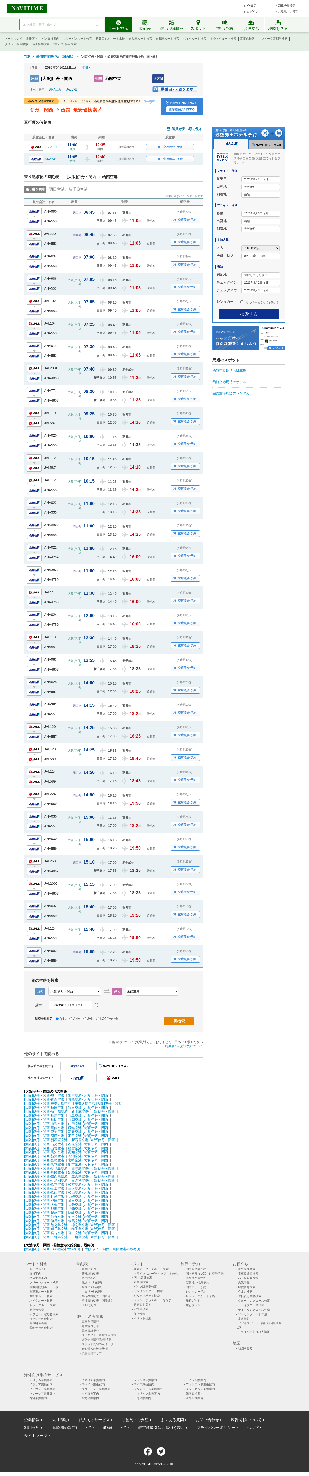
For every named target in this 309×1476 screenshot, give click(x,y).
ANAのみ (55, 89)
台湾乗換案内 (90, 1398)
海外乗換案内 (246, 1269)
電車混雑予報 (90, 1330)
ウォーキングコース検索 (254, 1300)
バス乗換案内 (50, 38)
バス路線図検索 (248, 1278)
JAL (90, 1019)
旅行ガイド (193, 1300)
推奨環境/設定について (71, 1428)
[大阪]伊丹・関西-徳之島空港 (46, 1225)
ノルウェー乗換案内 (42, 1389)
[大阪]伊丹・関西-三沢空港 (44, 1188)
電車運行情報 (90, 1321)
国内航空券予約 (196, 1269)
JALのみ (71, 89)
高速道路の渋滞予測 (95, 1348)
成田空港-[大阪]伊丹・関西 (88, 1201)
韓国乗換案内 (194, 1393)
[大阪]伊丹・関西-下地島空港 (46, 1237)
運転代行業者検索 (249, 1296)
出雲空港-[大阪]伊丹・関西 (88, 1148)
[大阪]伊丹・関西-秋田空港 (44, 1108)
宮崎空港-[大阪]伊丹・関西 (88, 1160)
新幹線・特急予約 (197, 1282)
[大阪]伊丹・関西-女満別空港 (46, 1180)
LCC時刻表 (89, 1305)
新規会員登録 (286, 5)
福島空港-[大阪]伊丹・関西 (88, 1115)
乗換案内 (32, 38)
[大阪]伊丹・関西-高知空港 (44, 1152)
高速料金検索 (40, 44)
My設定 (251, 5)
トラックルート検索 (223, 38)
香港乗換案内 (38, 1398)
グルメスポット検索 (147, 1295)
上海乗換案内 (142, 1398)
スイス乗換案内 (144, 1384)
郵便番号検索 (246, 1287)
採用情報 (59, 1420)
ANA (76, 1019)
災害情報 (244, 1319)
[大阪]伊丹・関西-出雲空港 (44, 1148)
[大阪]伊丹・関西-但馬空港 (44, 1221)
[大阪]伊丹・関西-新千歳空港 (46, 1111)
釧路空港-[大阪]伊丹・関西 (88, 1172)
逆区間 (158, 78)
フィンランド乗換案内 (200, 1384)
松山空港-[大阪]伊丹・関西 (88, 1192)
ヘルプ (253, 1428)
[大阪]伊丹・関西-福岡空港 (44, 1120)
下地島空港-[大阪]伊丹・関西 (93, 1237)
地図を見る (245, 1348)
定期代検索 (247, 38)
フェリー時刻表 (92, 1291)
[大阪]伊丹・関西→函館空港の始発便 (52, 1249)
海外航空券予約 (196, 1278)
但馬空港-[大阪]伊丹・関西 (88, 1221)
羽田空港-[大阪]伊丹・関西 (88, 1136)
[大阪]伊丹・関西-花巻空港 (44, 1132)
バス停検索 (141, 1309)
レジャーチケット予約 (200, 1296)
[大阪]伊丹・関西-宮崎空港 (44, 1160)
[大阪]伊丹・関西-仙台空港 (44, 1217)
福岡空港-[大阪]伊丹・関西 (88, 1120)
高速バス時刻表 (92, 1287)
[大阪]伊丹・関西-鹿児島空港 (46, 1168)
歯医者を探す (142, 1304)
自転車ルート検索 (167, 38)
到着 (98, 79)
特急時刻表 (89, 1278)
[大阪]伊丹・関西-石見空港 (44, 1144)
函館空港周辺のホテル (229, 382)
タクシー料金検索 (16, 44)
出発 (34, 79)
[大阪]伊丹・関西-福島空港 (44, 1115)
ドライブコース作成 (251, 1305)
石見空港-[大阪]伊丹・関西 (88, 1144)
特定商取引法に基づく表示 (161, 1428)
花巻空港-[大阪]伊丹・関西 (88, 1132)
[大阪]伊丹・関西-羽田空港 (44, 1136)
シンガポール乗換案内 (148, 1389)
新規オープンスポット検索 (151, 1269)
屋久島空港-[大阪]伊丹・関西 (93, 1176)
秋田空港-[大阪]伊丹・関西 (88, 1108)
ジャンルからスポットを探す (152, 1300)
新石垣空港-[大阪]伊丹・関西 (93, 1140)
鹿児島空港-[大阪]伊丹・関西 (93, 1168)
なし (62, 1019)
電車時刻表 (89, 1269)
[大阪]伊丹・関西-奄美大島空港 (47, 1103)
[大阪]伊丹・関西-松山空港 (44, 1192)
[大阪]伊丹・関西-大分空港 (44, 1205)
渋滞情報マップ (92, 1353)
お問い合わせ (207, 1420)
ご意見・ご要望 (288, 11)
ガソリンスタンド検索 (148, 1291)
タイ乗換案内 (90, 1393)
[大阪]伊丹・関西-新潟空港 (44, 1156)
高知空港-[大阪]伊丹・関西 (88, 1152)
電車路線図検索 (248, 1273)
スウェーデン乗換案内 (96, 1389)
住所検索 (139, 1314)
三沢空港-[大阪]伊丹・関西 (88, 1188)
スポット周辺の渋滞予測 (97, 1344)
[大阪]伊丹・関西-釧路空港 (44, 1172)
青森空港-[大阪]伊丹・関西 (88, 1099)
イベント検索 (142, 1318)
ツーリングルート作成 (252, 1314)
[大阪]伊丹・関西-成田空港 (44, 1201)
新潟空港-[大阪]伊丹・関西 (88, 1156)
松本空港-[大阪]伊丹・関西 (88, 1184)
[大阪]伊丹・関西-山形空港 (44, 1124)
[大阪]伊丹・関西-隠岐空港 (44, 1213)
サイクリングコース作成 (254, 1309)
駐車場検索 (141, 1282)
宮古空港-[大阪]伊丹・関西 (88, 1233)
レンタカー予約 (196, 1291)
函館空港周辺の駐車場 (229, 370)
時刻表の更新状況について (184, 1046)
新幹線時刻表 (90, 1273)
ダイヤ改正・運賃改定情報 (99, 1335)
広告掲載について (246, 1420)
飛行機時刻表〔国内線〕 (97, 1296)
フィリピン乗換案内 (147, 1393)
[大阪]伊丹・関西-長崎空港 (44, 1196)
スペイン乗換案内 (93, 1384)
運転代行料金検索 (65, 44)
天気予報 (244, 1282)
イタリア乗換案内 (41, 1384)
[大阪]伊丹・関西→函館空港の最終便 (112, 1249)
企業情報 (32, 1420)
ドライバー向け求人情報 (254, 1332)
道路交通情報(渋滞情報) (97, 1339)
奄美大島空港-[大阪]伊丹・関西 (98, 1103)
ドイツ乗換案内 (196, 1380)
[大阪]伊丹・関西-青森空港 (44, 1099)
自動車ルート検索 (140, 38)
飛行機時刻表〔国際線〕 (97, 1300)
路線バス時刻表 (92, 1282)
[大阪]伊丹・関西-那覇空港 (44, 1208)
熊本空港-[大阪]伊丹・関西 (88, 1164)
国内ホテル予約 (196, 1287)
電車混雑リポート (93, 1326)
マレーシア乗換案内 (42, 1393)
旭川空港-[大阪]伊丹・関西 (88, 1095)
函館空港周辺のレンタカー (232, 393)
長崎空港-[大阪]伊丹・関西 (88, 1196)
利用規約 (32, 1428)
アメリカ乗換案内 (41, 1380)
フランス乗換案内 (145, 1380)
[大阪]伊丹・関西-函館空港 (44, 1128)
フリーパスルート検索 (77, 38)
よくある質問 (172, 1420)
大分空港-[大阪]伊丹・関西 (88, 1205)
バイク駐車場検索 (145, 1286)
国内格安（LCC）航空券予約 (205, 1273)
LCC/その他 (109, 1019)
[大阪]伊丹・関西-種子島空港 (46, 1229)
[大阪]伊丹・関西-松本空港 (44, 1184)
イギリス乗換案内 (93, 1380)
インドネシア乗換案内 (200, 1389)
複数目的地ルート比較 (110, 38)
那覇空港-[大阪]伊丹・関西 (88, 1208)
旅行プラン (193, 1305)
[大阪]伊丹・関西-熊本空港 (44, 1164)
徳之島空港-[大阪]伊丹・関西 (93, 1225)
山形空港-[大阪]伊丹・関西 (88, 1124)
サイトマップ (35, 1436)
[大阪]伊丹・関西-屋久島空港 (46, 1176)
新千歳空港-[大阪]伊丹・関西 (93, 1111)
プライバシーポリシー (216, 1428)
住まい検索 (245, 1291)
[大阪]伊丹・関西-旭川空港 (44, 1095)
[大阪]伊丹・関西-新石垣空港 (46, 1140)
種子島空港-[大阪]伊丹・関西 (93, 1229)
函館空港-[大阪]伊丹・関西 (88, 1128)
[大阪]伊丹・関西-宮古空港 (44, 1233)
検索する (249, 314)
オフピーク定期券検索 (273, 38)
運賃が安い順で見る (187, 129)
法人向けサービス (94, 1420)
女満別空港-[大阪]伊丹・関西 (93, 1180)
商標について (114, 1428)
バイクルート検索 (194, 38)
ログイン (252, 11)
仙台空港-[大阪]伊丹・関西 (88, 1217)
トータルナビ (13, 38)
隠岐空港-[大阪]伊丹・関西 (88, 1213)
